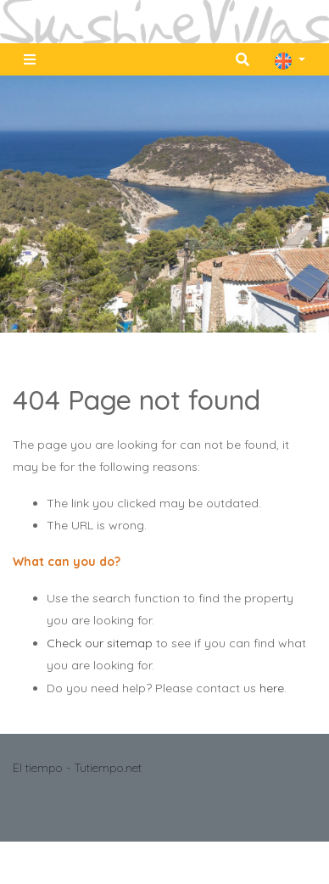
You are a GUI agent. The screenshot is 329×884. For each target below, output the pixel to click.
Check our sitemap (100, 643)
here (271, 688)
